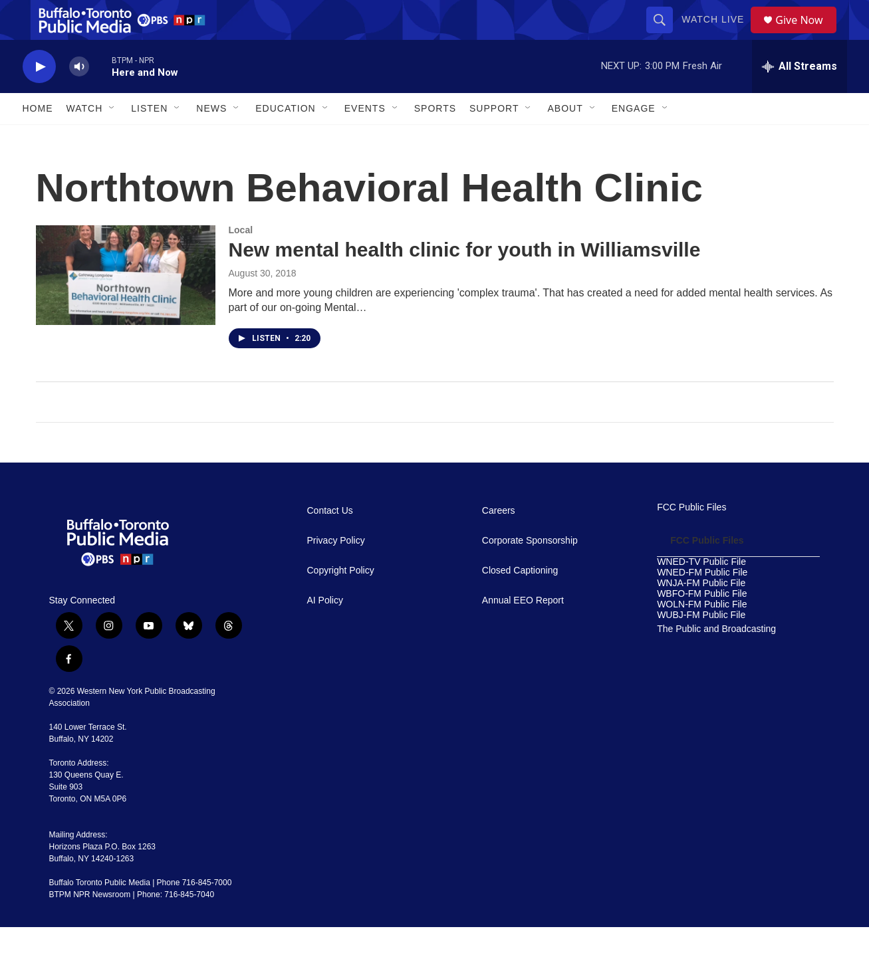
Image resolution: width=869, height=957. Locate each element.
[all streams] (799, 96)
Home (38, 138)
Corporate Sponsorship (530, 571)
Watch (84, 138)
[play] (39, 96)
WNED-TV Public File (701, 592)
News (211, 138)
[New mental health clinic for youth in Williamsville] (125, 305)
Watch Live (717, 34)
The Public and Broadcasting (716, 659)
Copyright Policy (340, 600)
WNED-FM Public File (702, 602)
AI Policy (325, 630)
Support (494, 138)
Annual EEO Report (523, 630)
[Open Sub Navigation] (112, 138)
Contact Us (330, 541)
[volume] (79, 97)
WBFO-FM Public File (702, 624)
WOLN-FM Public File (702, 634)
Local (241, 260)
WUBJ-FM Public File (701, 645)
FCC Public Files (691, 537)
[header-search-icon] (664, 34)
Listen (149, 138)
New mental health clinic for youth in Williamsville (465, 279)
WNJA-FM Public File (701, 613)
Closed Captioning (520, 600)
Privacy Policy (336, 571)
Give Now (806, 35)
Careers (498, 541)
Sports (435, 138)
